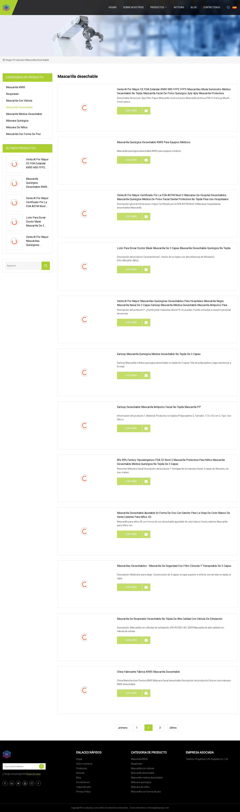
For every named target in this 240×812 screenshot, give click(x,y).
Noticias (179, 7)
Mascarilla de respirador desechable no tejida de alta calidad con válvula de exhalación (169, 618)
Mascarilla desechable (19, 107)
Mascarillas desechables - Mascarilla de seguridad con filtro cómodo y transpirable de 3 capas (174, 565)
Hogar (112, 7)
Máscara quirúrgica (17, 120)
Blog (194, 7)
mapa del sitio (83, 787)
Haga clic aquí (33, 774)
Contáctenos (211, 7)
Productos (157, 7)
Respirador (12, 94)
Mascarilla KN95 (15, 87)
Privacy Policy (83, 791)
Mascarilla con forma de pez (23, 134)
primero (123, 727)
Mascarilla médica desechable (24, 114)
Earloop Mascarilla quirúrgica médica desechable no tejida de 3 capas (158, 354)
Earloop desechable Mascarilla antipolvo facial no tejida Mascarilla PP (159, 407)
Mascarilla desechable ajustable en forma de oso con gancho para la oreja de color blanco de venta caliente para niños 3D (173, 515)
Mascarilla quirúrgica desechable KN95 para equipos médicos (153, 142)
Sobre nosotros (133, 7)
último (173, 727)
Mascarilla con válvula (19, 100)
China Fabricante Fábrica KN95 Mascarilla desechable (148, 671)
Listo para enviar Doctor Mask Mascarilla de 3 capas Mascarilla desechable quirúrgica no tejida (173, 248)
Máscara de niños (17, 127)
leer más (131, 110)
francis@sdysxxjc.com (158, 808)
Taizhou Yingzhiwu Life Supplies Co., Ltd (207, 759)
